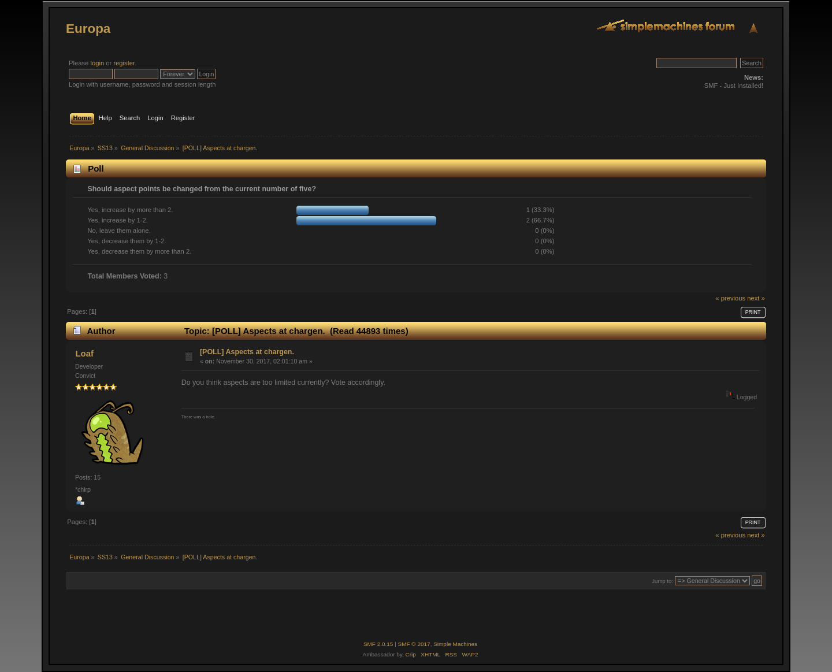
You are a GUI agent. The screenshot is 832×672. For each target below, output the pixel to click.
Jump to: (662, 581)
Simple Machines (455, 644)
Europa (88, 28)
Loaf (84, 353)
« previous (730, 298)
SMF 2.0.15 (378, 644)
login (97, 63)
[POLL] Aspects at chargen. (247, 352)
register (124, 63)
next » (756, 298)
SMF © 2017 (414, 644)
